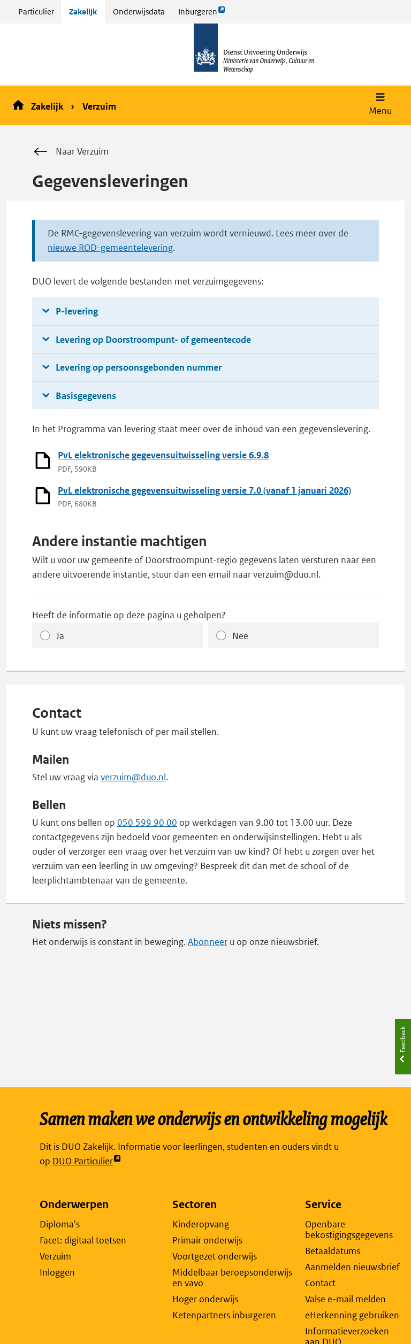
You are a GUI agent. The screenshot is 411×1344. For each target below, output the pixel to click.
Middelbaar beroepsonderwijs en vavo (232, 1277)
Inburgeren (202, 14)
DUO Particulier (86, 1161)
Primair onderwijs (207, 1240)
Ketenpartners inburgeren (224, 1315)
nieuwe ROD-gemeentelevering (110, 248)
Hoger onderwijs (205, 1299)
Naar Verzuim (70, 151)
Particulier (36, 11)
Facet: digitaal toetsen (83, 1240)
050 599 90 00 (147, 822)
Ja (60, 636)
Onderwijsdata (139, 11)
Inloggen (57, 1272)
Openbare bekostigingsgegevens (349, 1229)
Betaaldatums (332, 1251)
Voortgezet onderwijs (214, 1256)
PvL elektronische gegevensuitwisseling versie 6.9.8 (163, 455)
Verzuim (99, 106)
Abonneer (207, 942)
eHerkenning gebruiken (352, 1315)
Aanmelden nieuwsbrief (352, 1267)
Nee (240, 636)
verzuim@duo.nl (133, 777)
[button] (380, 105)
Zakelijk (83, 11)
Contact (320, 1283)
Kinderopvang (200, 1224)
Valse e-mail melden (345, 1299)
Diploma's (60, 1224)
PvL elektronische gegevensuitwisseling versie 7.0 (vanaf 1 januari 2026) (204, 490)
